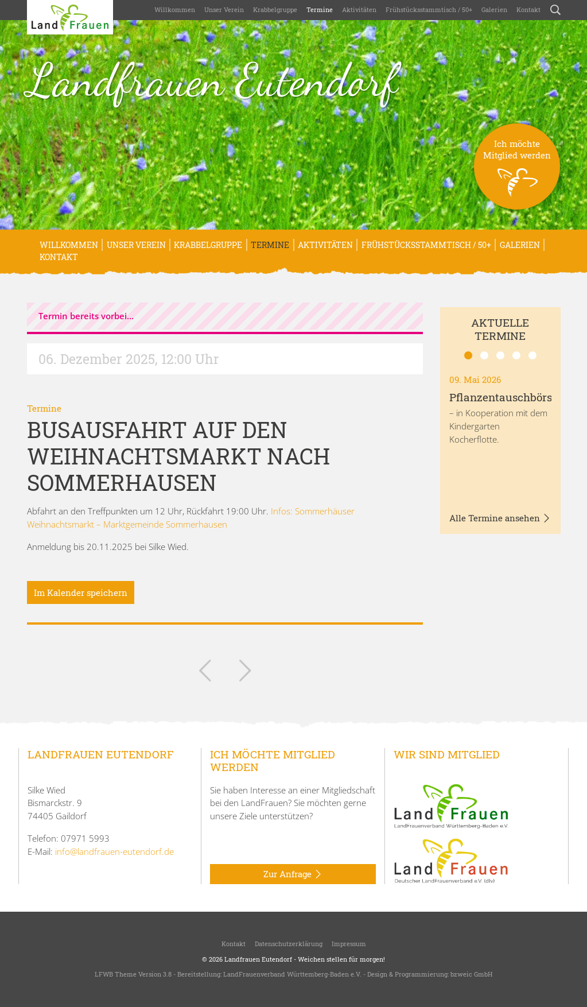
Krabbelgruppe (275, 9)
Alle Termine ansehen (500, 518)
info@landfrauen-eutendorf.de (114, 851)
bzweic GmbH (471, 974)
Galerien (494, 9)
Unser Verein (224, 9)
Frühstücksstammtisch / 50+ (429, 9)
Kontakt (528, 9)
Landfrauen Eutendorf (212, 80)
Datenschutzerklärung (288, 943)
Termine (319, 9)
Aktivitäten (359, 9)
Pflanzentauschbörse (503, 397)
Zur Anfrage (292, 874)
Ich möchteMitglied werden (517, 174)
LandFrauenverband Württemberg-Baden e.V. (292, 974)
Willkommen (174, 9)
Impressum (349, 943)
